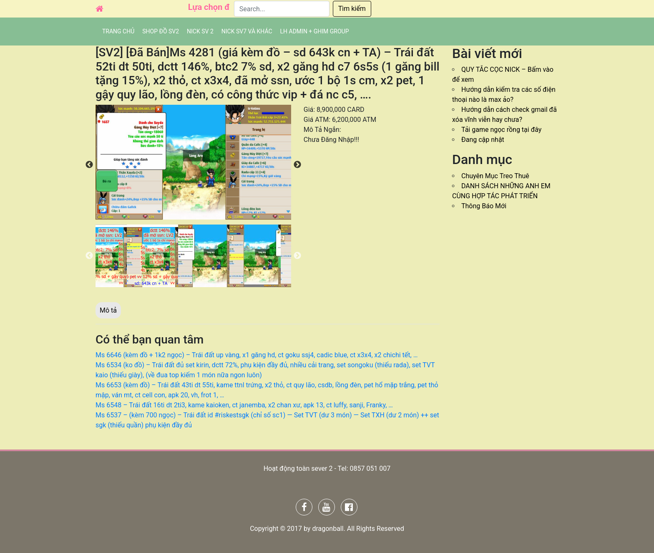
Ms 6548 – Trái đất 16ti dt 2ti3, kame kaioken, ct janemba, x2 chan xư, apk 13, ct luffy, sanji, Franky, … (244, 405)
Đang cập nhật (482, 140)
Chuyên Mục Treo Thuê (495, 176)
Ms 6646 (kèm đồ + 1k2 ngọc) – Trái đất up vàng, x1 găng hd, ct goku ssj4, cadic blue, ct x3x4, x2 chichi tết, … (257, 355)
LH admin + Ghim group (314, 31)
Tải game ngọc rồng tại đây (501, 130)
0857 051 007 (370, 468)
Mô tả (108, 310)
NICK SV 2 (200, 31)
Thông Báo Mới (483, 206)
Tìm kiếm (352, 9)
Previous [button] (89, 165)
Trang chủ (118, 31)
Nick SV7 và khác (246, 31)
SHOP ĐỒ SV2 (160, 31)
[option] (193, 162)
